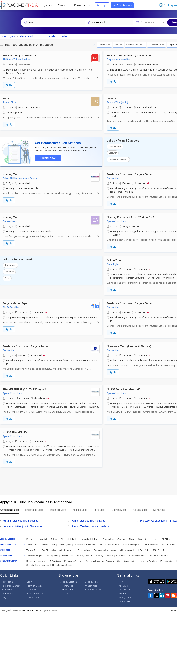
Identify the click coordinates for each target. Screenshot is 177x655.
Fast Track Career (11, 584)
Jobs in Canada (169, 543)
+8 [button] (46, 311)
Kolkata (53, 538)
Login (102, 5)
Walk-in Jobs (32, 549)
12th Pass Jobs (142, 549)
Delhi (74, 538)
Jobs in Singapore (131, 543)
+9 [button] (148, 182)
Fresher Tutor (115, 146)
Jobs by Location (84, 554)
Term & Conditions (36, 592)
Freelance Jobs (100, 549)
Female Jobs (66, 588)
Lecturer (113, 152)
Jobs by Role (67, 554)
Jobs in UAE (32, 543)
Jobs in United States (109, 543)
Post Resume (122, 5)
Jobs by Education (104, 554)
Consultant (82, 5)
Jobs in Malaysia (150, 543)
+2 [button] (150, 268)
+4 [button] (150, 354)
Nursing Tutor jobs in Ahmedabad (20, 519)
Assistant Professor (118, 159)
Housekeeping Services (63, 563)
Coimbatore (143, 538)
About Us (123, 584)
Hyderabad (86, 538)
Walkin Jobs (91, 584)
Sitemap (123, 592)
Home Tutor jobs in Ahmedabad (88, 519)
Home (121, 580)
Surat (7, 277)
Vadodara (9, 271)
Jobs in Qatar (64, 543)
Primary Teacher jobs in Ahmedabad (90, 524)
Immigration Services (147, 560)
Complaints (7, 592)
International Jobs (137, 554)
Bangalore (31, 538)
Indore (155, 538)
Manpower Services (73, 560)
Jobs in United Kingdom (85, 543)
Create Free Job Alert (158, 554)
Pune (96, 538)
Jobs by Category (34, 554)
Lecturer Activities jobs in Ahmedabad (23, 524)
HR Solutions (55, 560)
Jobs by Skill (52, 554)
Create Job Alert (34, 596)
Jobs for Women (66, 549)
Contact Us (124, 588)
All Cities (166, 538)
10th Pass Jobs (160, 549)
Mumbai (43, 538)
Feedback (31, 588)
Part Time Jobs (49, 549)
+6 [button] (47, 397)
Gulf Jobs (120, 554)
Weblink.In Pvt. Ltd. (31, 609)
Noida (132, 538)
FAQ (4, 596)
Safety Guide (125, 596)
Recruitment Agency (35, 560)
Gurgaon (121, 538)
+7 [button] (150, 397)
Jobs (49, 5)
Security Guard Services (37, 563)
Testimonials (8, 588)
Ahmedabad (10, 264)
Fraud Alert (124, 600)
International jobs (93, 588)
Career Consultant (125, 560)
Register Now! (47, 157)
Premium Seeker (34, 584)
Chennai (65, 538)
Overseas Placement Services (100, 560)
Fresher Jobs (84, 549)
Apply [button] (9, 85)
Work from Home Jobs (121, 549)
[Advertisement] (88, 479)
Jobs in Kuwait (48, 543)
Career (63, 5)
